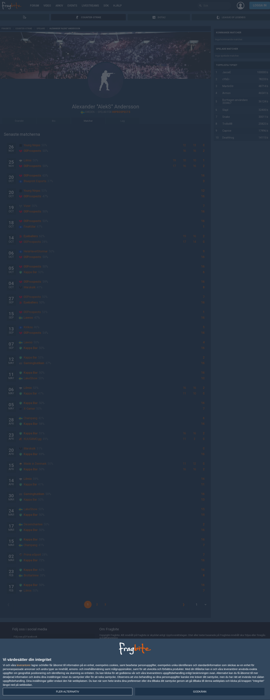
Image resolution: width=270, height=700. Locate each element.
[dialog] (135, 669)
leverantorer (24, 665)
